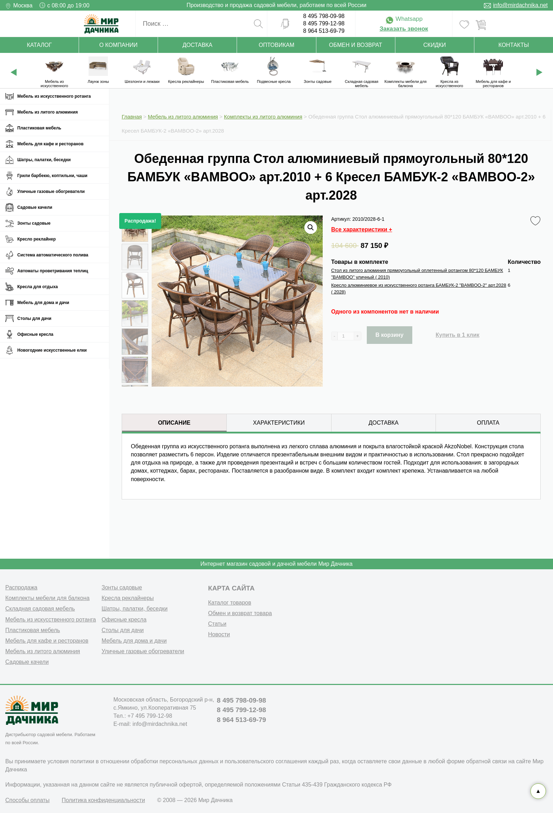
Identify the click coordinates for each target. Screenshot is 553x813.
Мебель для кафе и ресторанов (50, 143)
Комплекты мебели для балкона (47, 598)
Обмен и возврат (355, 45)
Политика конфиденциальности (103, 800)
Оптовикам (276, 45)
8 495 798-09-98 (324, 16)
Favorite (537, 221)
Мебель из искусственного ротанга (54, 96)
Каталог (39, 45)
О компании (118, 45)
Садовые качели (34, 207)
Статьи (217, 624)
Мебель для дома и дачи (43, 302)
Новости (219, 634)
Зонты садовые (33, 223)
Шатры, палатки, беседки (44, 159)
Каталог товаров (229, 603)
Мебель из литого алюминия (47, 112)
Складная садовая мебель (40, 609)
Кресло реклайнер (36, 239)
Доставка (197, 45)
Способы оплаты (27, 800)
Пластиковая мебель (39, 128)
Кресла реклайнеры (128, 598)
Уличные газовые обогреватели (51, 191)
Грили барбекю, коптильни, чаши (52, 175)
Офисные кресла (35, 334)
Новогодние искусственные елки (52, 350)
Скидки (434, 45)
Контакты (513, 45)
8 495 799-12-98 (324, 23)
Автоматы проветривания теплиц (52, 270)
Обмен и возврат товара (240, 613)
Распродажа (21, 587)
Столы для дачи (34, 318)
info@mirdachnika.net (520, 5)
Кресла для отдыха (37, 286)
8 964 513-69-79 (324, 31)
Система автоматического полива (52, 255)
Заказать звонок (403, 28)
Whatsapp (404, 19)
